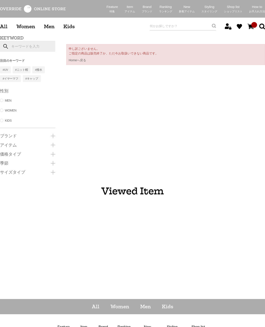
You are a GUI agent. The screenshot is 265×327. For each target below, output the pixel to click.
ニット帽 (22, 69)
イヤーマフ (11, 78)
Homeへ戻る (77, 60)
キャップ (32, 78)
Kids (69, 26)
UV (6, 69)
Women (25, 26)
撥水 (39, 69)
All (4, 26)
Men (49, 26)
